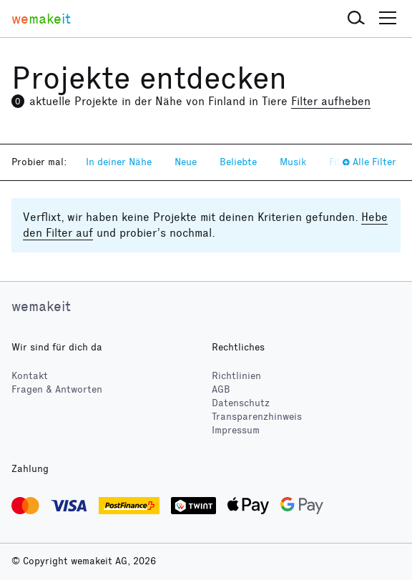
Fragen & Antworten (56, 389)
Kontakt (29, 376)
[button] (356, 18)
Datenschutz (241, 403)
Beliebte (238, 162)
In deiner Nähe (119, 162)
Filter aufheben (331, 101)
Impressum (236, 430)
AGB (221, 389)
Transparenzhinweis (257, 417)
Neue (186, 162)
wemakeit (41, 306)
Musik (293, 162)
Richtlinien (236, 376)
